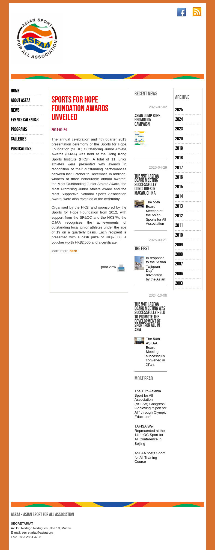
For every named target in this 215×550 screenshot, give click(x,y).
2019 (179, 148)
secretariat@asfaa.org (37, 532)
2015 (179, 187)
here (73, 251)
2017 (179, 168)
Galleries (18, 139)
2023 (179, 129)
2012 (179, 216)
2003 (179, 283)
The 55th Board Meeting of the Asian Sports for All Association (156, 213)
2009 (179, 245)
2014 (179, 196)
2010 (179, 235)
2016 (179, 177)
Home (15, 91)
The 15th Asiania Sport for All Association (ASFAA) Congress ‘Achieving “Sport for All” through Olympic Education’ (150, 404)
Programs (19, 129)
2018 (179, 158)
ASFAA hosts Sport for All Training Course (150, 457)
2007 (179, 264)
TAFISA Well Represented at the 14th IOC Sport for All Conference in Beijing (150, 434)
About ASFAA (20, 100)
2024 (179, 119)
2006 (179, 274)
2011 (179, 225)
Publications (21, 149)
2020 (179, 139)
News (15, 110)
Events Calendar (24, 120)
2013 (179, 206)
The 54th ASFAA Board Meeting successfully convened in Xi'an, (155, 352)
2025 (179, 110)
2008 (179, 254)
